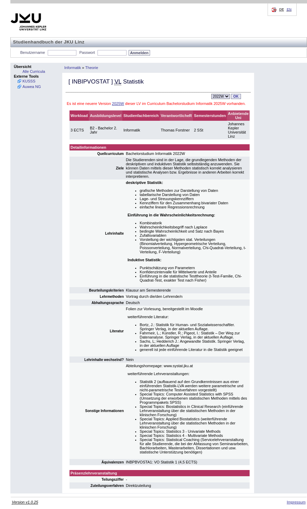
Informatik (72, 68)
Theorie (91, 68)
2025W (118, 103)
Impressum (296, 502)
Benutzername (32, 52)
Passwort (87, 52)
